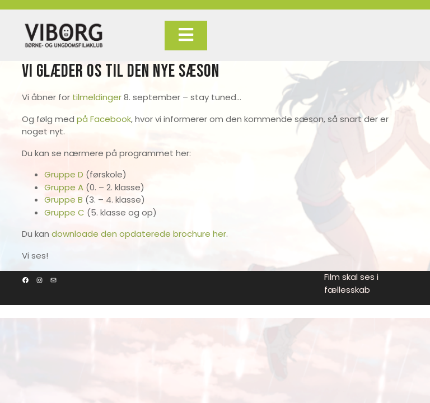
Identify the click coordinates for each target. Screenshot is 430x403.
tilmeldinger (96, 97)
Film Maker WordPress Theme (200, 311)
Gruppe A (63, 187)
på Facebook (104, 119)
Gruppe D (63, 174)
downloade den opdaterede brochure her (139, 234)
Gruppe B (63, 199)
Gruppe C (64, 212)
